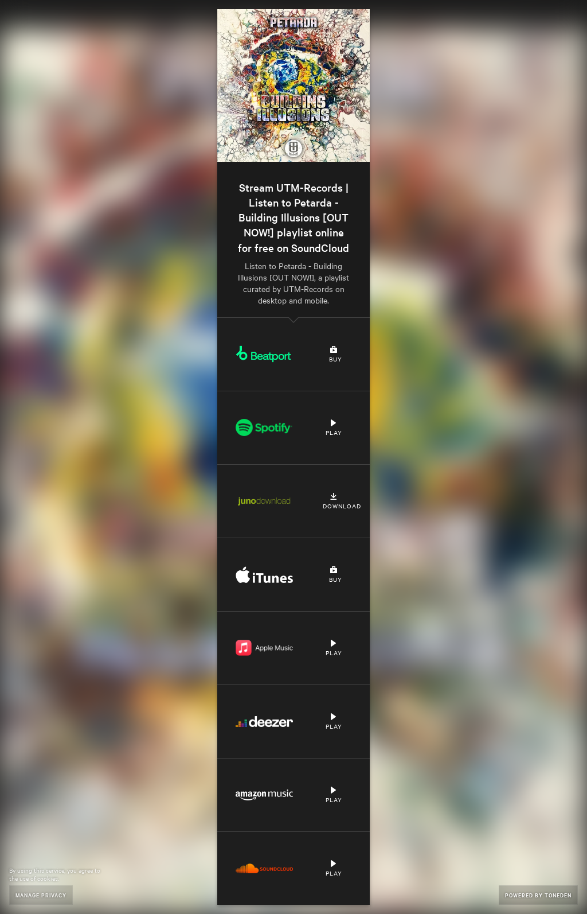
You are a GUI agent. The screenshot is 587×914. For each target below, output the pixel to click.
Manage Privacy (40, 894)
